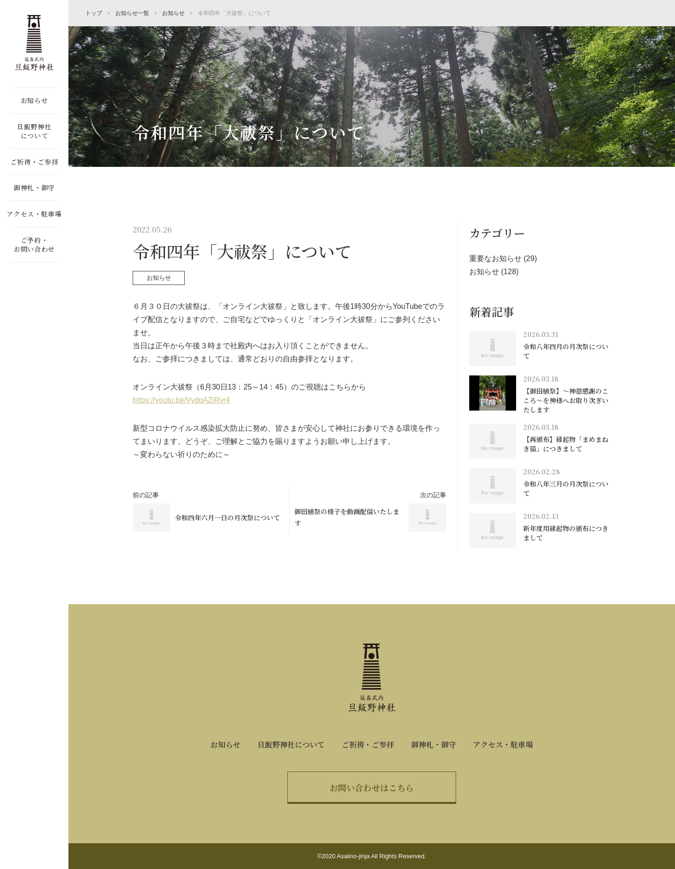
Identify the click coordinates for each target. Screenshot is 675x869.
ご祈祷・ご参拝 (34, 161)
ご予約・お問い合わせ (34, 244)
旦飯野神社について (34, 131)
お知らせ (34, 100)
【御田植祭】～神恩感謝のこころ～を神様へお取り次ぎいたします (565, 400)
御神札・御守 (34, 187)
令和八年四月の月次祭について (565, 351)
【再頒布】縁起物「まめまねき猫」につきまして (565, 443)
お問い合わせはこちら (372, 787)
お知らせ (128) (494, 272)
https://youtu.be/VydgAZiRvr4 (181, 400)
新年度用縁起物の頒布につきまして (565, 533)
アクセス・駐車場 (34, 213)
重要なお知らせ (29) (503, 258)
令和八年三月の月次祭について (565, 488)
